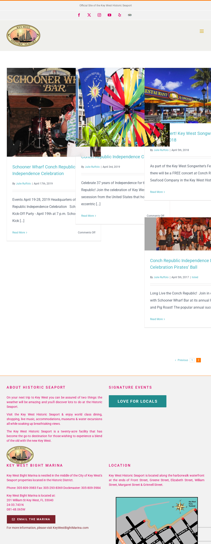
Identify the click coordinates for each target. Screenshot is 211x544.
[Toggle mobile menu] (202, 31)
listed (195, 277)
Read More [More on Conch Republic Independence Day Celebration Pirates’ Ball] (156, 319)
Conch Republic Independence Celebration (122, 156)
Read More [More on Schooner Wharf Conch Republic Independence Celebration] (18, 232)
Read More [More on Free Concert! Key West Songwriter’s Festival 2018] (156, 192)
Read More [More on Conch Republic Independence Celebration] (87, 215)
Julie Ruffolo (23, 183)
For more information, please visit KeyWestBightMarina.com (48, 527)
